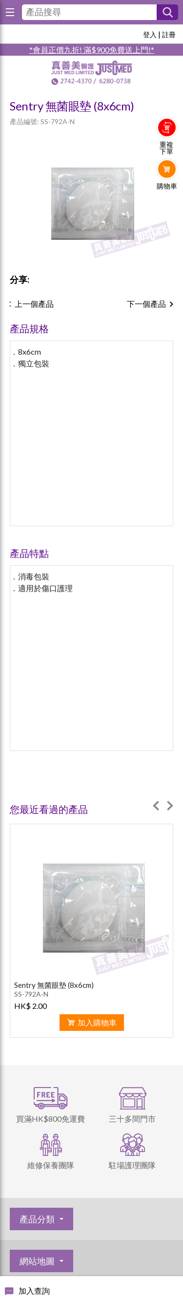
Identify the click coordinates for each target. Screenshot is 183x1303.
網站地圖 (37, 1261)
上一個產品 (34, 303)
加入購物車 (97, 1022)
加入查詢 (34, 1290)
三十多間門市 (132, 1118)
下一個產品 (146, 303)
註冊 (169, 34)
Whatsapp (167, 206)
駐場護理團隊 (132, 1165)
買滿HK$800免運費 (50, 1118)
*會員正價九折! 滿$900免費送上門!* (91, 49)
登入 (150, 34)
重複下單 (166, 148)
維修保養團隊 (50, 1165)
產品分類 (37, 1219)
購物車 (167, 186)
